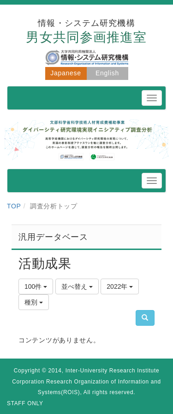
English (107, 73)
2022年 (120, 286)
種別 (33, 302)
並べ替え (77, 286)
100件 (35, 286)
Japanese (65, 73)
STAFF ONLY (25, 403)
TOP (14, 206)
